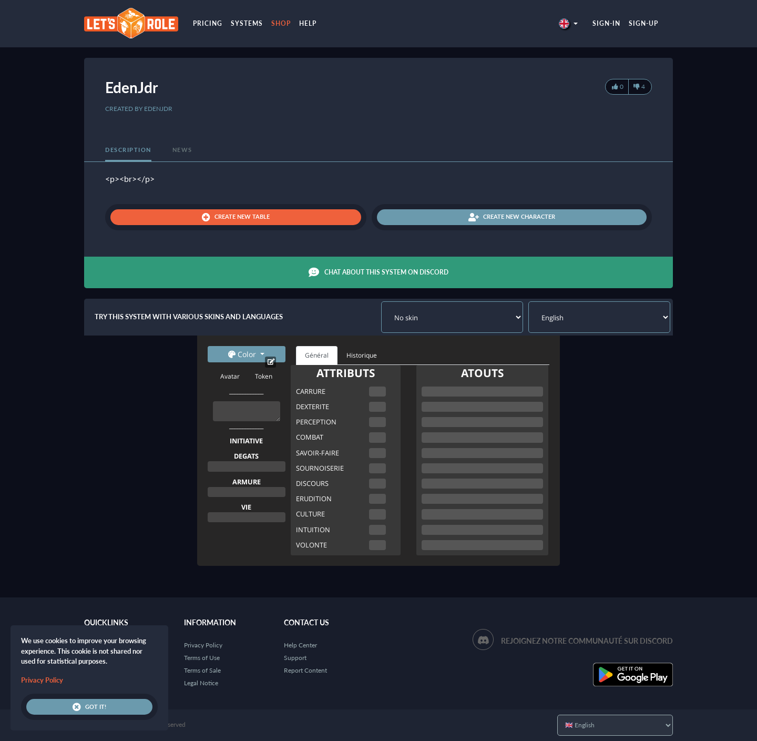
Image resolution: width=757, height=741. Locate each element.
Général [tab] (317, 355)
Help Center (300, 645)
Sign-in (606, 23)
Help (307, 23)
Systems (247, 23)
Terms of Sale (202, 670)
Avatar (230, 376)
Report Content (305, 670)
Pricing (207, 23)
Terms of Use (202, 658)
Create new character (511, 217)
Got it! (89, 707)
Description (128, 149)
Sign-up (643, 23)
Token (263, 376)
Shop (281, 23)
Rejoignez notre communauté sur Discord (587, 640)
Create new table (236, 217)
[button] (568, 23)
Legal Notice (201, 683)
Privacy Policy (203, 645)
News (182, 149)
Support (295, 658)
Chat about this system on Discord (378, 272)
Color (243, 354)
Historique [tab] (361, 355)
